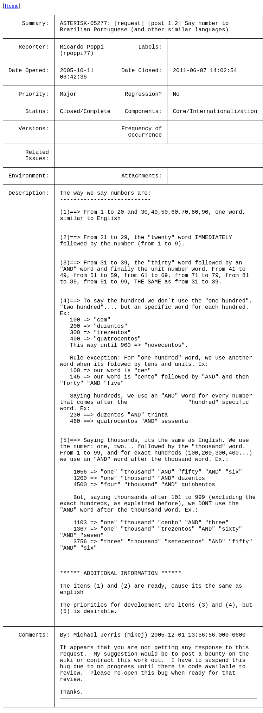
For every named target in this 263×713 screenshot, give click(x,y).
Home (11, 6)
